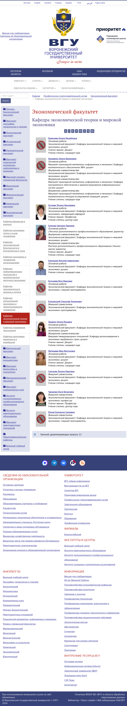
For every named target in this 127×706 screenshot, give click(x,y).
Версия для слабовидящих (16, 33)
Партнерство (70, 509)
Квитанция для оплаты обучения (81, 640)
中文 (79, 3)
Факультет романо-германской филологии (15, 178)
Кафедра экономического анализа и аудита (12, 289)
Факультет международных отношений (11, 425)
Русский (27, 3)
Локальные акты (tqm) (75, 675)
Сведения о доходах (74, 594)
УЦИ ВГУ (120, 700)
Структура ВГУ (71, 490)
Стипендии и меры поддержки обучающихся (26, 526)
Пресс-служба (88, 700)
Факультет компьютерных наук (13, 388)
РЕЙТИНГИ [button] (86, 80)
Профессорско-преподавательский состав (65, 95)
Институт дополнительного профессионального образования (13, 400)
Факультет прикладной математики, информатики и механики (11, 165)
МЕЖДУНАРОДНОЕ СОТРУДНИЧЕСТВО (111, 71)
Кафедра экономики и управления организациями (14, 259)
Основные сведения (13, 484)
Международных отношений (18, 614)
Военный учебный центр (77, 545)
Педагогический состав (15, 512)
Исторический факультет (12, 143)
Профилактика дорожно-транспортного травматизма (91, 612)
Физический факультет (11, 187)
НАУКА (79, 71)
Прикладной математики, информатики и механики (29, 619)
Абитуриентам (71, 626)
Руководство (9, 508)
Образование (10, 498)
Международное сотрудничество (20, 545)
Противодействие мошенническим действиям (88, 617)
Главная (36, 95)
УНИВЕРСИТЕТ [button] (20, 80)
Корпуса (68, 513)
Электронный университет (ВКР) (80, 670)
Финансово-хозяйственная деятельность (24, 536)
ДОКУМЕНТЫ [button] (54, 80)
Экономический (11, 651)
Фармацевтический (13, 628)
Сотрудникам (71, 645)
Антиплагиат (70, 684)
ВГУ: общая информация (77, 481)
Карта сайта (100, 3)
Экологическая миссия (76, 622)
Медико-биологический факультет (11, 112)
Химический (9, 647)
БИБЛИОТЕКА (16, 74)
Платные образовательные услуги (20, 531)
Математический (11, 605)
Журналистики (10, 591)
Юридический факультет (12, 350)
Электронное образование (78, 504)
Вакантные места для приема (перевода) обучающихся (31, 540)
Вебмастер (73, 700)
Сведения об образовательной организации (16, 37)
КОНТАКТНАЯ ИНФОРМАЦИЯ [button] (73, 88)
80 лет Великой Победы (76, 580)
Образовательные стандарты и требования (25, 503)
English (37, 3)
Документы (8, 494)
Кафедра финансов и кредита (14, 223)
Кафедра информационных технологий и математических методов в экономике (14, 274)
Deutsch (48, 3)
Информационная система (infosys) (82, 666)
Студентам (69, 631)
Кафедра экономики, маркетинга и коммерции (14, 339)
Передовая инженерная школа (80, 495)
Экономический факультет (104, 95)
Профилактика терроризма (78, 598)
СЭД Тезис (69, 680)
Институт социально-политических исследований (89, 564)
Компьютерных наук (13, 600)
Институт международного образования (12, 413)
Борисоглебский (72, 534)
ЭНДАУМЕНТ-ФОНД (79, 74)
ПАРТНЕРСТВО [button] (49, 88)
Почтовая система (73, 661)
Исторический (10, 595)
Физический (9, 633)
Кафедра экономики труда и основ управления (13, 233)
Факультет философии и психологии (10, 369)
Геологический (10, 586)
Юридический (10, 656)
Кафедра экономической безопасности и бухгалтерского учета (14, 246)
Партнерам (70, 650)
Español (69, 3)
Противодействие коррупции (79, 589)
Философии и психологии (16, 642)
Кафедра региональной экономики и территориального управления (12, 304)
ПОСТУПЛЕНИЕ (15, 71)
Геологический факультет (12, 134)
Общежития (70, 518)
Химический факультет (11, 205)
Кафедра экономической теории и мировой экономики (15, 318)
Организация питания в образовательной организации (31, 550)
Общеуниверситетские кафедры (14, 437)
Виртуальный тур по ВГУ (76, 485)
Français (58, 3)
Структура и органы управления (19, 489)
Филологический (11, 637)
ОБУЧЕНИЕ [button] (71, 80)
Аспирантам (70, 636)
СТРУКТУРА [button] (37, 80)
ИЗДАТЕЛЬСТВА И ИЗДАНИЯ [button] (25, 88)
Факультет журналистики (10, 359)
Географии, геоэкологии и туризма (20, 581)
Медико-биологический (15, 609)
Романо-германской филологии (19, 623)
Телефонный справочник (77, 523)
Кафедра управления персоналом (14, 329)
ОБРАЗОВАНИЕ (47, 71)
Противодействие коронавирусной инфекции (88, 584)
